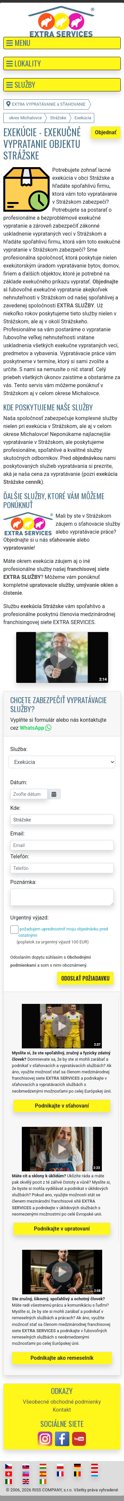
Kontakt (62, 1410)
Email (16, 833)
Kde (14, 808)
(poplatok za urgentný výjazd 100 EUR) (53, 941)
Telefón (19, 856)
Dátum (18, 782)
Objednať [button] (105, 132)
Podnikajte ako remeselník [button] (62, 1358)
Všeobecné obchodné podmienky (62, 1402)
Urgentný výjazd (28, 917)
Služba (18, 749)
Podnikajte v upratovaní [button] (62, 1229)
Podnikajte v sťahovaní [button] (62, 1106)
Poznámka (22, 882)
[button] (62, 43)
